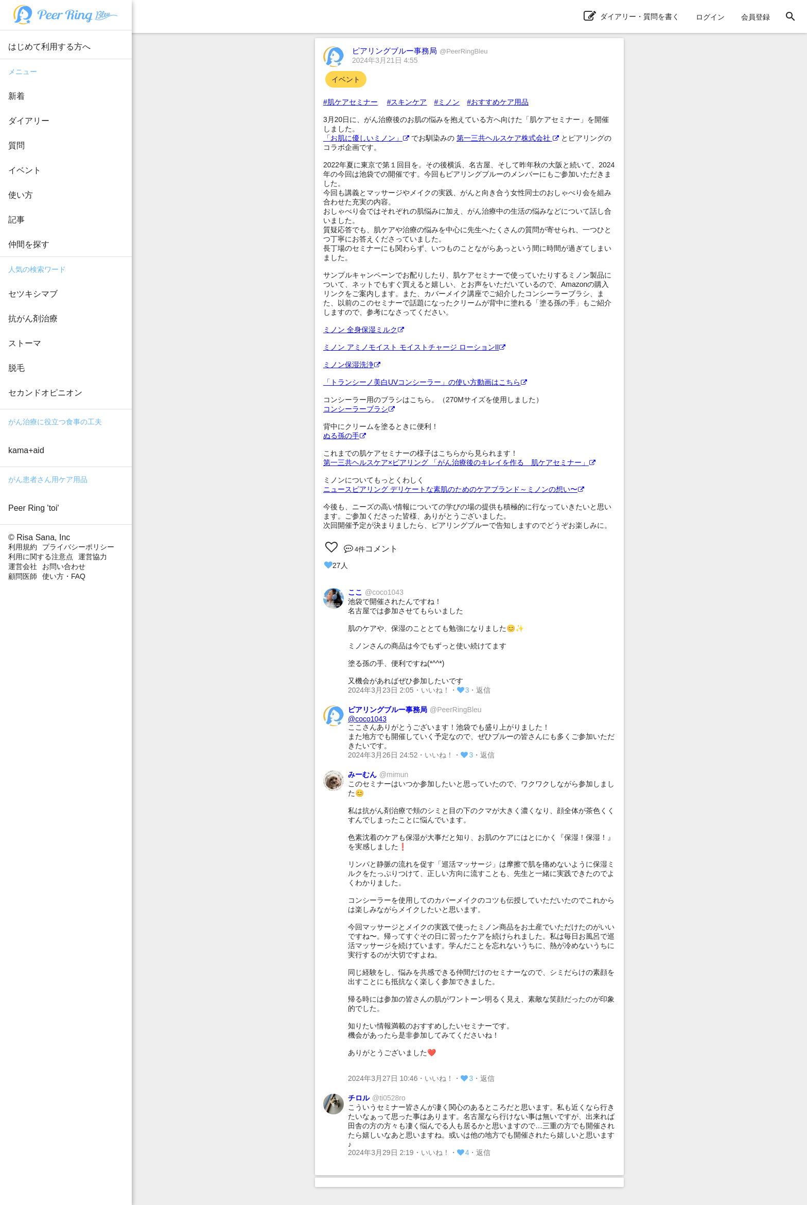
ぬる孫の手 (344, 436)
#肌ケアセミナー (350, 102)
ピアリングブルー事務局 (419, 50)
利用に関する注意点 (40, 557)
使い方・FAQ (63, 576)
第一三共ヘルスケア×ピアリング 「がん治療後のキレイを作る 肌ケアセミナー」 (459, 462)
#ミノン (447, 102)
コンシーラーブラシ (359, 409)
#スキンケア (407, 102)
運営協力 (92, 557)
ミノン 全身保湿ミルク (363, 329)
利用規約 (22, 547)
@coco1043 (367, 719)
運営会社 (22, 566)
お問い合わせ (63, 566)
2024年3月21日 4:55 (385, 60)
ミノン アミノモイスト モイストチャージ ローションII (414, 347)
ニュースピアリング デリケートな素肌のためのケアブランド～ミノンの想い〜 (453, 489)
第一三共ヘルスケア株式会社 (508, 138)
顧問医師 (22, 576)
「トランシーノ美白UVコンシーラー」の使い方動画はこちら (425, 382)
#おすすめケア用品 (498, 102)
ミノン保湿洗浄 (351, 364)
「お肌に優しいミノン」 (366, 138)
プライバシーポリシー (78, 547)
